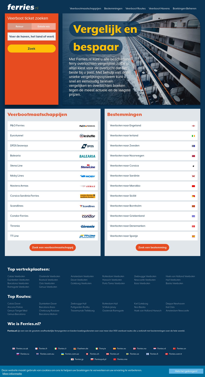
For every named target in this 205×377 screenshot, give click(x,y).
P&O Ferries (17, 125)
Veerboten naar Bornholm (125, 205)
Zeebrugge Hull (78, 303)
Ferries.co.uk (22, 348)
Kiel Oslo (170, 307)
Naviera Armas (19, 185)
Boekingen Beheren (184, 8)
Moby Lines (17, 175)
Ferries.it (62, 348)
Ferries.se (134, 354)
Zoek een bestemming (152, 247)
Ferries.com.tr (175, 354)
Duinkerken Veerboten (18, 279)
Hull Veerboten (173, 279)
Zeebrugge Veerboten (145, 276)
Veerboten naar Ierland (124, 135)
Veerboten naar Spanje (124, 235)
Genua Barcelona (16, 314)
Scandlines (16, 205)
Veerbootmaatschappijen (85, 8)
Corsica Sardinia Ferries (24, 195)
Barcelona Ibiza (47, 307)
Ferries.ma (122, 359)
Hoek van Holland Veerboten (180, 276)
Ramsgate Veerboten (18, 286)
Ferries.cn (181, 348)
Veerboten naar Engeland (125, 125)
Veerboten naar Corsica (124, 165)
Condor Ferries (19, 215)
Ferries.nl (161, 348)
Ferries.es (121, 348)
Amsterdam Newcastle (177, 310)
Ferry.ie (102, 348)
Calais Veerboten (16, 276)
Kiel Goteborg (141, 303)
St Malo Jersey (109, 307)
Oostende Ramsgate (113, 310)
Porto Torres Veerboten (113, 283)
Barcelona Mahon (48, 314)
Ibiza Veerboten (142, 283)
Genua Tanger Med (17, 310)
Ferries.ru (25, 354)
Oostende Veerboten (49, 276)
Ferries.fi (154, 354)
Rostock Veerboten (48, 279)
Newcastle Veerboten (145, 279)
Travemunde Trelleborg (83, 310)
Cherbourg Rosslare (49, 310)
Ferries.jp (79, 359)
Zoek (31, 48)
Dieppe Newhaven (175, 303)
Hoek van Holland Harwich (147, 310)
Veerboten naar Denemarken (127, 225)
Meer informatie (12, 373)
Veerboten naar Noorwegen (127, 155)
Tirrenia (15, 225)
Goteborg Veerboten (81, 283)
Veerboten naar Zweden (124, 145)
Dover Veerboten (79, 279)
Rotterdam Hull (110, 303)
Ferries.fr (43, 348)
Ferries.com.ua (72, 354)
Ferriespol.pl (100, 359)
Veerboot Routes (136, 8)
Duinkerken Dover (48, 303)
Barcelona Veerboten (18, 283)
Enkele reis (44, 26)
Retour (19, 26)
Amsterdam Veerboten (82, 276)
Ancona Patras (15, 307)
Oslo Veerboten (47, 283)
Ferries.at (114, 354)
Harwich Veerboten (112, 279)
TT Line (14, 235)
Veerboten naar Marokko (125, 185)
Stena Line (16, 165)
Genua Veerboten (48, 286)
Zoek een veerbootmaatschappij (52, 247)
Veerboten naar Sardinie (125, 175)
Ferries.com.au (47, 354)
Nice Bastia (139, 307)
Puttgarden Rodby (80, 307)
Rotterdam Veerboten (113, 276)
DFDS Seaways (19, 145)
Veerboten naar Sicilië (123, 195)
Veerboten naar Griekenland (127, 215)
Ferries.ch (94, 354)
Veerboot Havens (159, 8)
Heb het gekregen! (186, 371)
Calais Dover (14, 303)
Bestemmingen (113, 8)
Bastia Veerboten (174, 283)
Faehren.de (82, 348)
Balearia (15, 155)
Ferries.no (141, 348)
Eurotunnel (16, 135)
